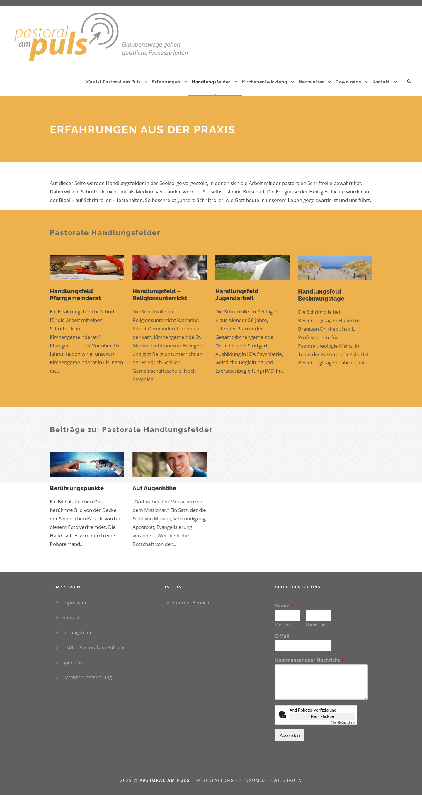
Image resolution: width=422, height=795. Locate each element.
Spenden (72, 662)
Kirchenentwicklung (264, 82)
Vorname (283, 624)
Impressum (75, 602)
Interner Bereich (191, 602)
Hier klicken (322, 716)
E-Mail (284, 636)
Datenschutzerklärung (87, 677)
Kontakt (381, 82)
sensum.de (254, 780)
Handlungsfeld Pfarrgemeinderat (75, 295)
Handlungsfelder (211, 82)
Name (284, 606)
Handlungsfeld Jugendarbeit (236, 296)
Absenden (290, 735)
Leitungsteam (77, 632)
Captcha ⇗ (343, 722)
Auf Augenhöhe (154, 488)
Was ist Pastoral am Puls (113, 82)
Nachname (315, 624)
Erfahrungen (166, 82)
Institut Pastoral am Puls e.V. (94, 647)
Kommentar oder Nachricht (309, 660)
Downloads (348, 82)
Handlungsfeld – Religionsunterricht (159, 295)
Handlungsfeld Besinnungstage (321, 299)
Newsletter (311, 82)
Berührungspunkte (77, 488)
